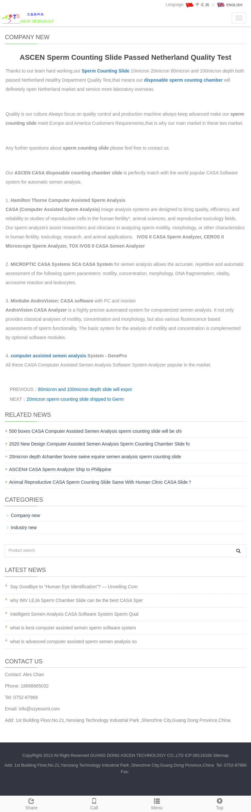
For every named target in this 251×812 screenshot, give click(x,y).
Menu (157, 803)
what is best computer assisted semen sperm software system (73, 627)
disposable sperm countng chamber (184, 80)
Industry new (24, 527)
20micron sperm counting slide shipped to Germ (75, 399)
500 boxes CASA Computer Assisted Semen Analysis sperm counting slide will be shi (95, 431)
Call (94, 803)
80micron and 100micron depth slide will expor (85, 389)
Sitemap (221, 755)
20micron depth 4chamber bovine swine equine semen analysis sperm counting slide (95, 456)
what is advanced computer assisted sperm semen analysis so (73, 641)
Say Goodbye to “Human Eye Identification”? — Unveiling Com (74, 586)
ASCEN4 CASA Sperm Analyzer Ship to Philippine (60, 469)
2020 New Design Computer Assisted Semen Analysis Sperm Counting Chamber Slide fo (99, 444)
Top (219, 803)
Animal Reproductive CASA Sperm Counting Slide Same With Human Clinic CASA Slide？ (100, 482)
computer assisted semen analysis (48, 355)
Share (31, 803)
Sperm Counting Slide (105, 70)
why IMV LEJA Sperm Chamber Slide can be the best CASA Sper (76, 600)
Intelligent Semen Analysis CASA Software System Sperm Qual (74, 614)
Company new (25, 515)
